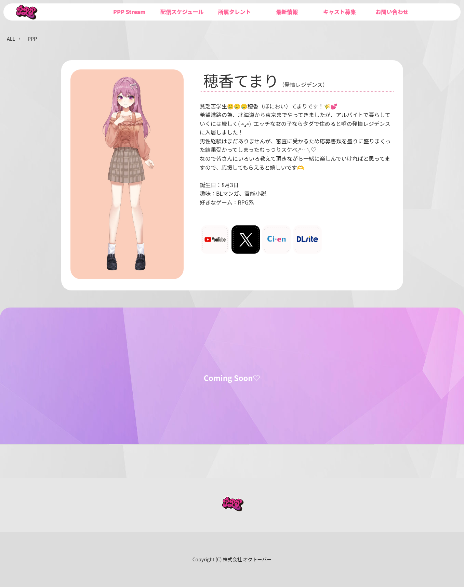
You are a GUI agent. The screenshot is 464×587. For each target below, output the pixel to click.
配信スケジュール (182, 12)
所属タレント (234, 12)
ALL (11, 38)
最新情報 (287, 12)
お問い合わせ (391, 12)
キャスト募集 (339, 12)
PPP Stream (129, 12)
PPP (32, 38)
